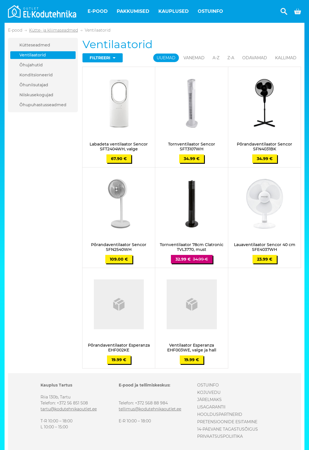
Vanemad (194, 57)
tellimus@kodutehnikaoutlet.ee (150, 409)
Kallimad (285, 57)
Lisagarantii (211, 407)
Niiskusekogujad (36, 94)
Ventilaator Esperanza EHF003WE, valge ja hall (191, 348)
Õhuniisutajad (33, 84)
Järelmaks (209, 399)
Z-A (230, 57)
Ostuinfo (210, 11)
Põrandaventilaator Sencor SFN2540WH (118, 247)
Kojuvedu (209, 392)
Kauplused (173, 11)
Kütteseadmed (34, 45)
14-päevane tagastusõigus (227, 429)
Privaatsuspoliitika (220, 436)
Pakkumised (133, 11)
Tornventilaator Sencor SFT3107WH (191, 147)
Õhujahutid (31, 65)
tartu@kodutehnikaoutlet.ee (69, 409)
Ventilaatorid (32, 55)
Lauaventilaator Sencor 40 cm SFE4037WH (264, 247)
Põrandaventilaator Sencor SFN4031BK (264, 147)
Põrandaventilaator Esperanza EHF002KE (119, 348)
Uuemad (166, 57)
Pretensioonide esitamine (227, 421)
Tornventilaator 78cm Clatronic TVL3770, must (191, 247)
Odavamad (254, 57)
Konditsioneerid (36, 74)
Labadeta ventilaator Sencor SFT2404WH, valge (119, 147)
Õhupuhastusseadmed (42, 104)
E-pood (98, 11)
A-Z (216, 57)
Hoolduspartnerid (219, 414)
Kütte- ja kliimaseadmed (53, 30)
